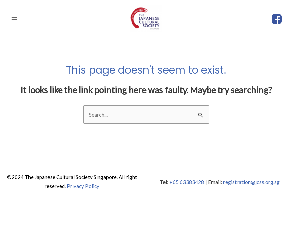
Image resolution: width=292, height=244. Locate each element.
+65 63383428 (186, 182)
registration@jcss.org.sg (251, 182)
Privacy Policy (83, 186)
